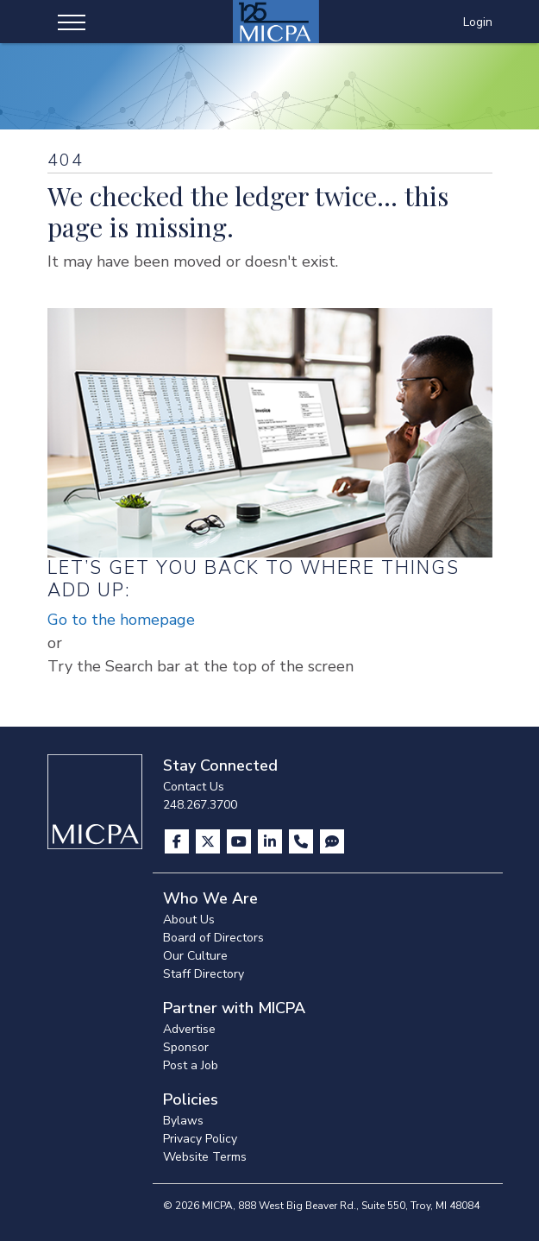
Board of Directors (213, 937)
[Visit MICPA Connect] (332, 841)
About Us (189, 919)
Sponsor (186, 1047)
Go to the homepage (121, 619)
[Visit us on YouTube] (240, 841)
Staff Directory (203, 974)
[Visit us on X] (209, 841)
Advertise (189, 1029)
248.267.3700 (200, 805)
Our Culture (195, 956)
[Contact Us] (302, 841)
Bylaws (183, 1120)
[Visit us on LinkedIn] (271, 841)
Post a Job (190, 1065)
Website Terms (205, 1157)
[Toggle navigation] (71, 21)
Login (477, 22)
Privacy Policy (200, 1139)
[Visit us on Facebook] (178, 841)
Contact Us (193, 786)
